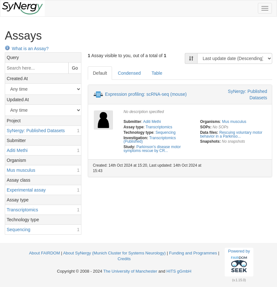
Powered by (239, 262)
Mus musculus (234, 121)
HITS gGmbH (179, 271)
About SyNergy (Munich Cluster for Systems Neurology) (114, 253)
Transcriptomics (159, 127)
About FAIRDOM (44, 253)
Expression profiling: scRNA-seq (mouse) (146, 94)
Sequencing (165, 132)
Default (100, 73)
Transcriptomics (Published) (150, 140)
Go (75, 68)
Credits (124, 258)
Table (157, 73)
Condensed (129, 73)
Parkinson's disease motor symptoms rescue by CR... (152, 149)
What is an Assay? (27, 48)
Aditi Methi (152, 121)
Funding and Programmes (193, 253)
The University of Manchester (130, 271)
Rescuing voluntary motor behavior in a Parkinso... (231, 134)
